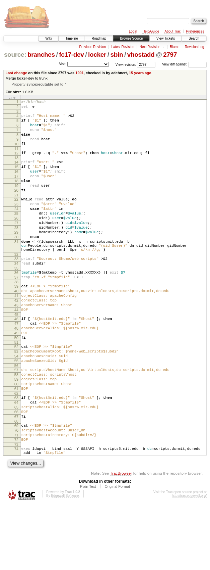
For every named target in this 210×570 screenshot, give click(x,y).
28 (16, 251)
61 (16, 442)
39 (16, 320)
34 (16, 294)
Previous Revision (92, 47)
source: (15, 54)
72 (16, 502)
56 (16, 415)
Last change (16, 73)
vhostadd (141, 54)
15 (16, 179)
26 (16, 240)
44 (16, 349)
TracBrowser (121, 538)
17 (16, 190)
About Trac (172, 31)
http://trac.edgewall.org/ (189, 561)
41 (16, 332)
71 (16, 496)
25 (16, 234)
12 (16, 163)
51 (16, 387)
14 (16, 173)
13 (16, 169)
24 (16, 229)
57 (16, 419)
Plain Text (88, 552)
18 (16, 196)
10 (16, 153)
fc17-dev (71, 54)
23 (16, 223)
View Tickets (165, 38)
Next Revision (150, 47)
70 (16, 490)
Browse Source (131, 38)
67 (16, 475)
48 (16, 370)
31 (16, 269)
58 (16, 425)
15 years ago (140, 73)
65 (16, 463)
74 (16, 512)
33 (16, 289)
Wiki (48, 38)
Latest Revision (122, 47)
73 (16, 508)
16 (16, 184)
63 (16, 452)
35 (16, 300)
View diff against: (184, 64)
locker (97, 54)
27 (16, 246)
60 (16, 436)
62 (16, 447)
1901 (79, 73)
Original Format (117, 552)
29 (16, 257)
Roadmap (99, 38)
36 (16, 304)
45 (16, 354)
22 (16, 217)
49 (16, 376)
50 (16, 382)
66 (16, 469)
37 (16, 310)
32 (16, 284)
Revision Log (194, 47)
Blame (174, 47)
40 (16, 326)
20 (16, 207)
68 (16, 480)
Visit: (62, 64)
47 (16, 365)
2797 (170, 54)
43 (16, 343)
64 (16, 458)
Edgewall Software (65, 561)
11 (16, 158)
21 (16, 213)
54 (16, 403)
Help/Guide (150, 31)
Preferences (195, 31)
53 (16, 397)
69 (16, 485)
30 (16, 263)
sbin (116, 54)
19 (16, 201)
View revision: (126, 64)
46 (16, 359)
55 (16, 409)
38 (16, 316)
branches (41, 54)
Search (194, 38)
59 (16, 430)
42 (16, 337)
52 (16, 392)
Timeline (71, 38)
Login (133, 31)
